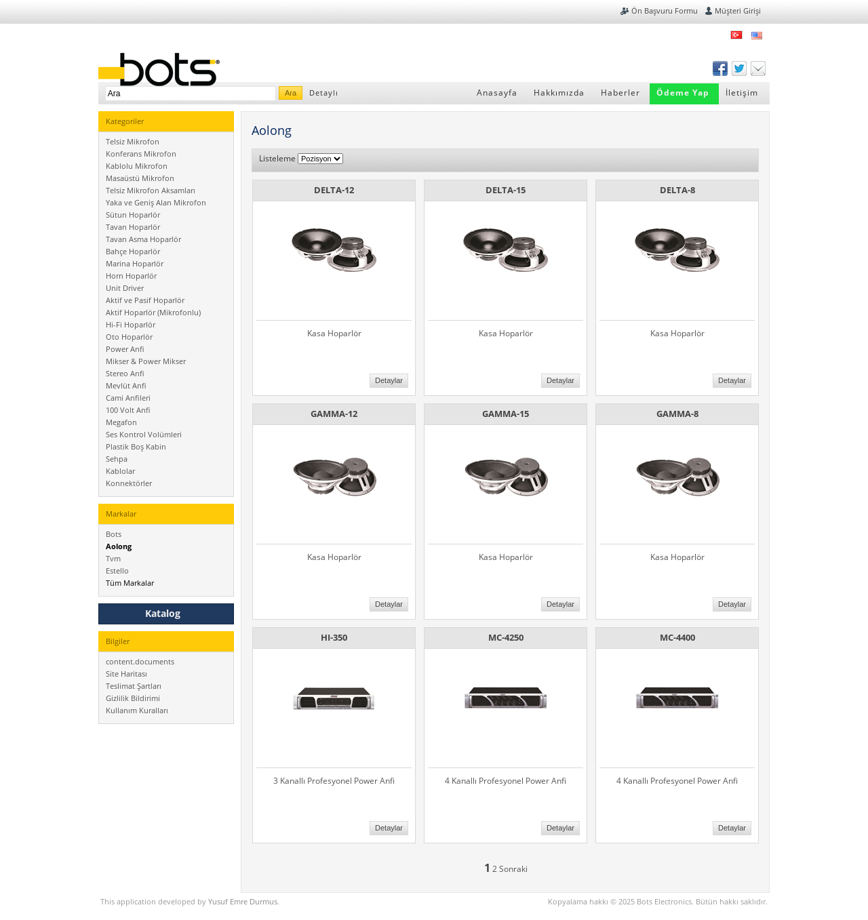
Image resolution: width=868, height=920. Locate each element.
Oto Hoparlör (129, 337)
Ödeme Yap (682, 92)
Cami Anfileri (128, 398)
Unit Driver (125, 288)
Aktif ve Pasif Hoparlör (145, 300)
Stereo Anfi (125, 373)
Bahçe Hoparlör (133, 251)
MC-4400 (677, 637)
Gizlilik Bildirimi (133, 698)
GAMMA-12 (334, 413)
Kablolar (120, 471)
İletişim (742, 92)
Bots (113, 534)
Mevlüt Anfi (126, 385)
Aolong (119, 546)
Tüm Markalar (130, 583)
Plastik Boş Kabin (136, 446)
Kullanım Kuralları (137, 710)
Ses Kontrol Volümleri (144, 434)
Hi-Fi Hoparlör (130, 324)
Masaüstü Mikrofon (140, 178)
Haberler (620, 92)
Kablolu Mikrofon (136, 166)
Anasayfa (497, 92)
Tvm (113, 558)
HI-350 (334, 637)
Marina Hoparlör (134, 263)
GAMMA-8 (677, 413)
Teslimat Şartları (133, 686)
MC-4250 (506, 637)
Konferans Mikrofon (141, 153)
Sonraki (513, 869)
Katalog (162, 613)
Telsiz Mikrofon (132, 141)
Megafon (121, 422)
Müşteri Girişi (738, 10)
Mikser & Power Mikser (146, 361)
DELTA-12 (334, 190)
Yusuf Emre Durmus (242, 901)
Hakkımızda (559, 92)
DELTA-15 (506, 190)
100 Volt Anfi (128, 410)
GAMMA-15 (505, 413)
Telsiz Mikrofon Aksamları (150, 190)
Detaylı (323, 92)
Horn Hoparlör (131, 276)
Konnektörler (129, 483)
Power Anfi (125, 349)
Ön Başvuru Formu (664, 10)
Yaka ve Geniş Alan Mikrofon (156, 202)
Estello (117, 570)
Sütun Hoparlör (133, 214)
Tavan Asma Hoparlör (143, 239)
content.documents (140, 661)
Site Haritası (126, 673)
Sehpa (116, 459)
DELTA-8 (677, 190)
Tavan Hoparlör (133, 227)
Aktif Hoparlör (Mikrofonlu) (153, 312)
